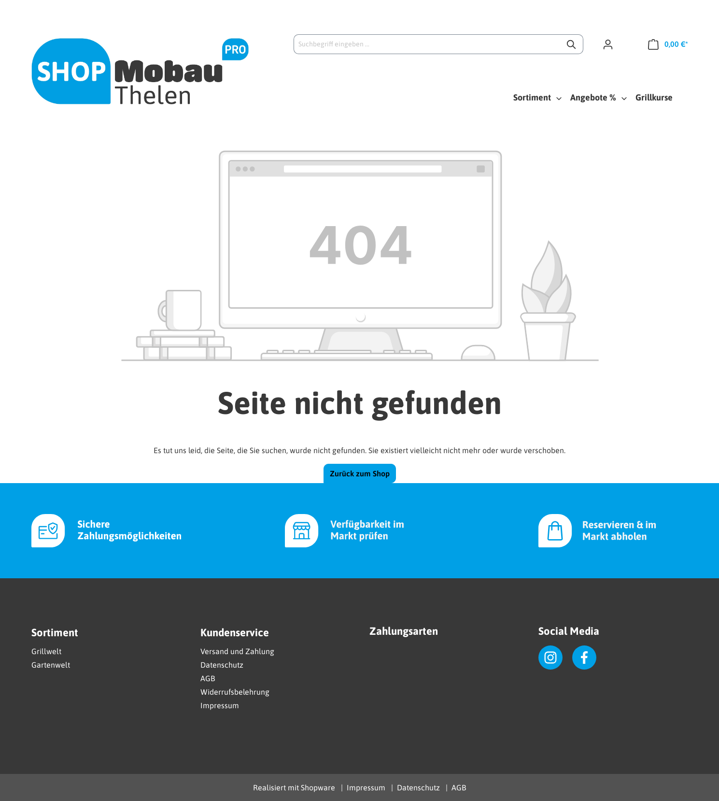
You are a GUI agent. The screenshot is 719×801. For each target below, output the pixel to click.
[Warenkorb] (664, 44)
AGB (207, 678)
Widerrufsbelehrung (234, 691)
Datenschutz (221, 664)
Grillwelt (46, 651)
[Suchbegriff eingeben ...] (427, 44)
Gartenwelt (50, 664)
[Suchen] (572, 44)
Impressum (219, 705)
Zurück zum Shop (360, 473)
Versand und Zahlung (237, 651)
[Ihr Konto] (612, 44)
